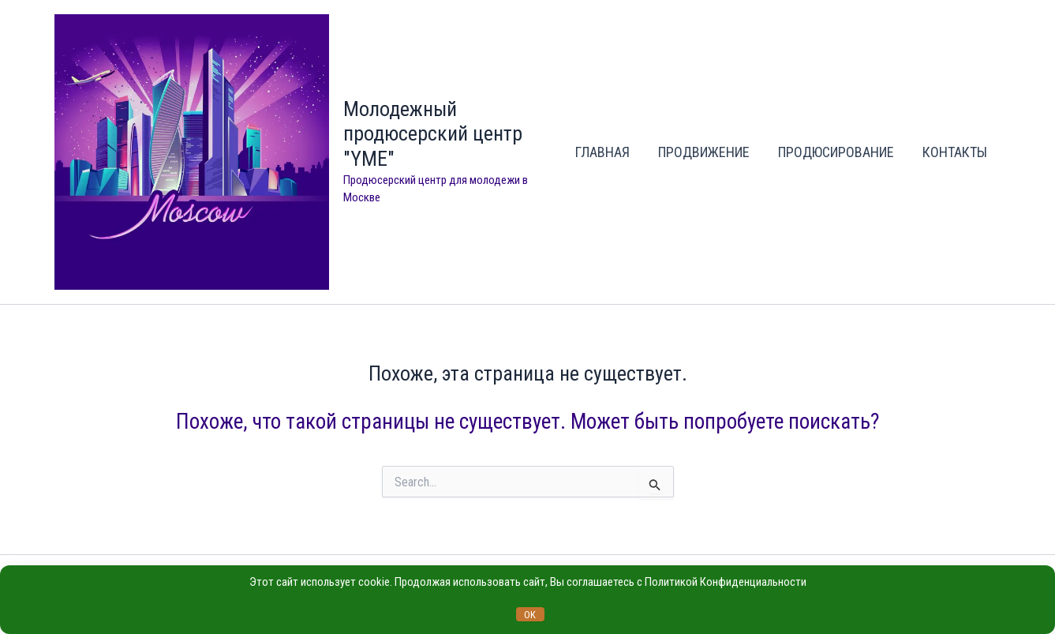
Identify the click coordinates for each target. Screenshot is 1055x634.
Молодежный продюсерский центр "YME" (432, 133)
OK (530, 615)
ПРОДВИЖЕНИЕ (704, 152)
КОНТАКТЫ (954, 152)
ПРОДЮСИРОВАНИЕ (836, 152)
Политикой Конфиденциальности (725, 582)
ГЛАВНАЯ (602, 152)
